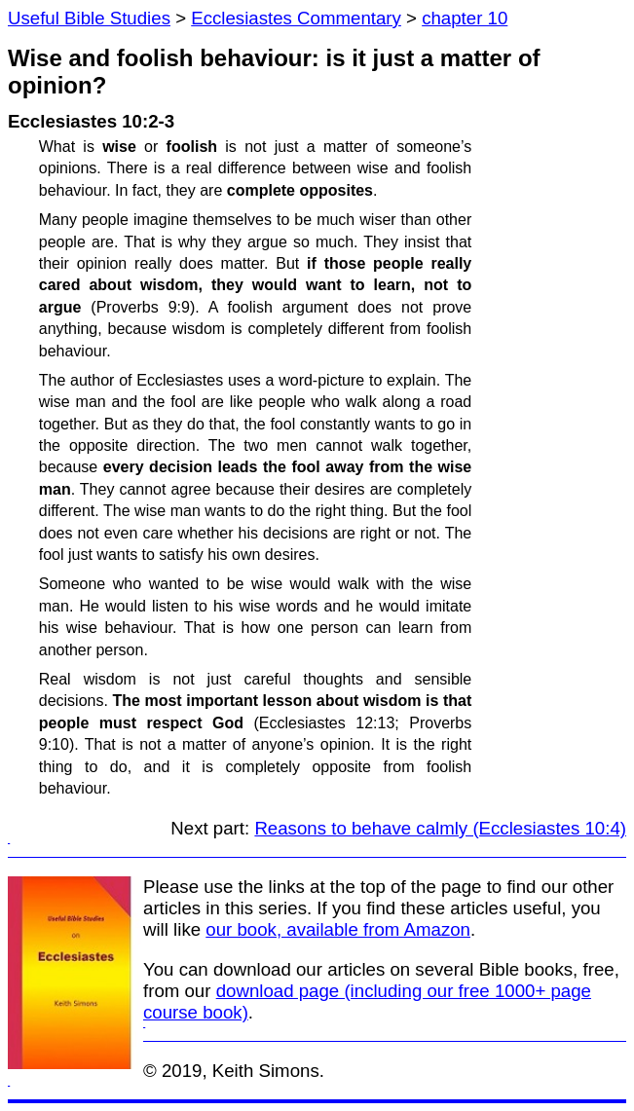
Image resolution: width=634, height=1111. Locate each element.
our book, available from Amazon (337, 929)
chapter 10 (464, 18)
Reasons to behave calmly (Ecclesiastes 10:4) (440, 828)
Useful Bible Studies (89, 18)
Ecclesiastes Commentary (296, 18)
